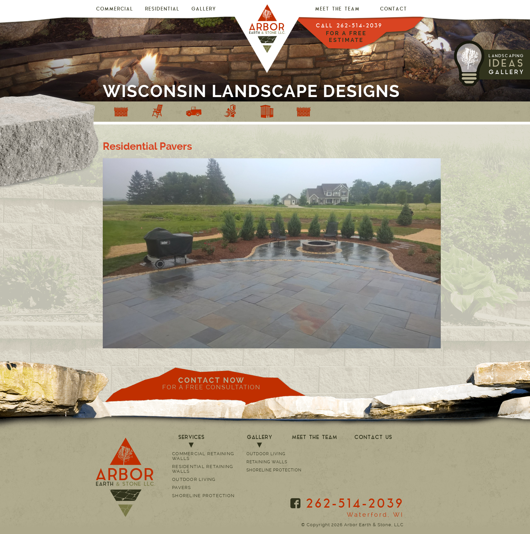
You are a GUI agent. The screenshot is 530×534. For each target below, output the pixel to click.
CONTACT (393, 9)
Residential (162, 9)
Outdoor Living (194, 479)
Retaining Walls (266, 462)
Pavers (181, 487)
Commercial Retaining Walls (203, 456)
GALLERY (203, 9)
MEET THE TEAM (337, 9)
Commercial (114, 9)
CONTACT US (373, 437)
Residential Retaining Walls (202, 469)
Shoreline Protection (203, 495)
